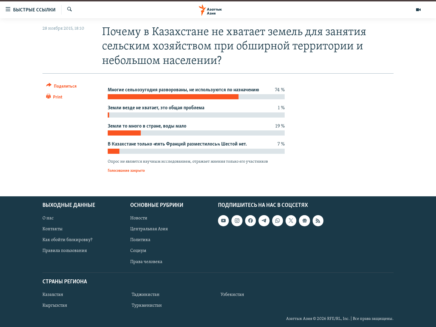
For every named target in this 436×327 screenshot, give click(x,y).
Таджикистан (146, 294)
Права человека (146, 261)
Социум (138, 251)
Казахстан (52, 294)
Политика (140, 240)
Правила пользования (64, 251)
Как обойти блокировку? (67, 240)
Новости (138, 218)
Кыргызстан (54, 305)
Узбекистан (232, 294)
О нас (48, 218)
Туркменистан (147, 305)
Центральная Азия (149, 229)
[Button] (61, 87)
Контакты (52, 229)
